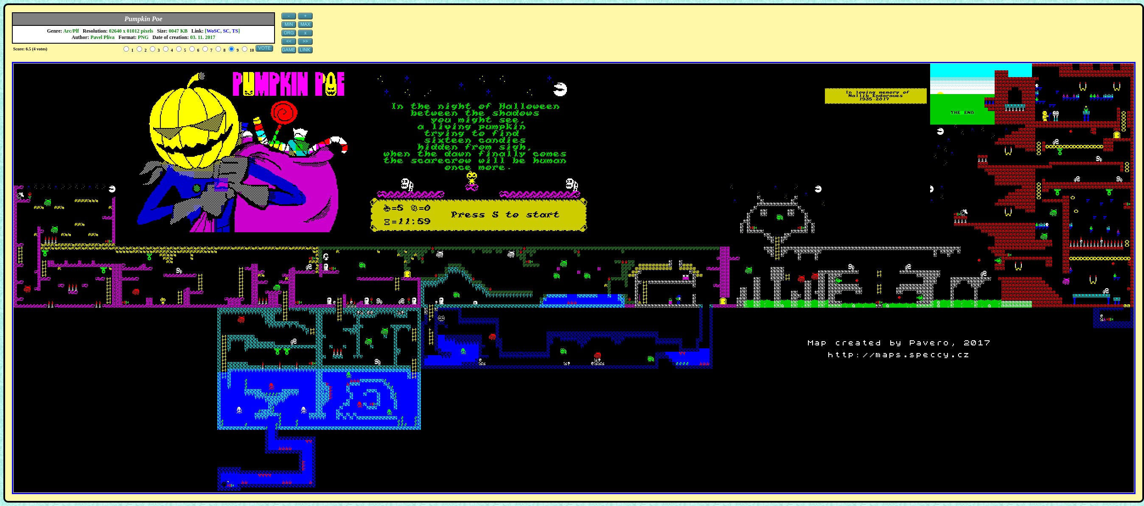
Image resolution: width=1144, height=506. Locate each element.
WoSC (214, 31)
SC (226, 31)
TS (235, 31)
